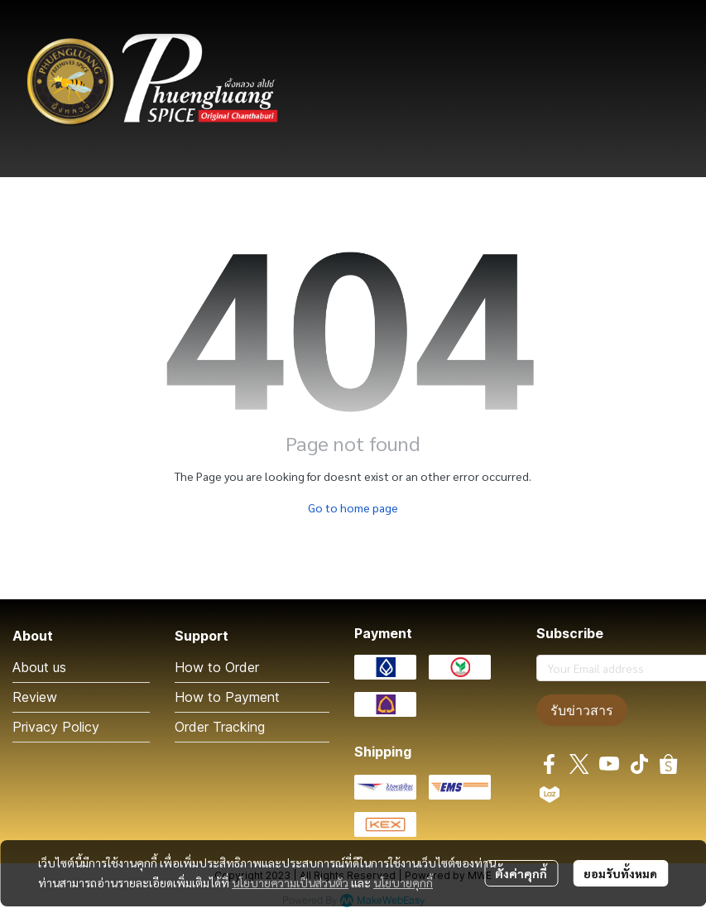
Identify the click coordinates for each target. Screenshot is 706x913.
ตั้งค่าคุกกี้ (521, 873)
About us (39, 667)
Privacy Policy (55, 726)
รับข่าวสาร (581, 710)
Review (34, 697)
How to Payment (227, 697)
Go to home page (353, 507)
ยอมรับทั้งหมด (620, 873)
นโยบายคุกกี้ (403, 882)
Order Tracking (220, 726)
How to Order (217, 667)
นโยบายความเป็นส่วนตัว (290, 882)
